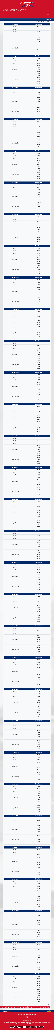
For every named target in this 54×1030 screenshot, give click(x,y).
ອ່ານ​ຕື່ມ (50, 1011)
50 (26, 1007)
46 (14, 1007)
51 (28, 1007)
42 (2, 1007)
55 (40, 1007)
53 (34, 1007)
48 (20, 1007)
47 (17, 1007)
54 (37, 1007)
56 (43, 1007)
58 (48, 1007)
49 (23, 1007)
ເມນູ (5, 14)
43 (5, 1007)
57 (46, 1007)
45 (11, 1007)
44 (8, 1007)
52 (31, 1007)
